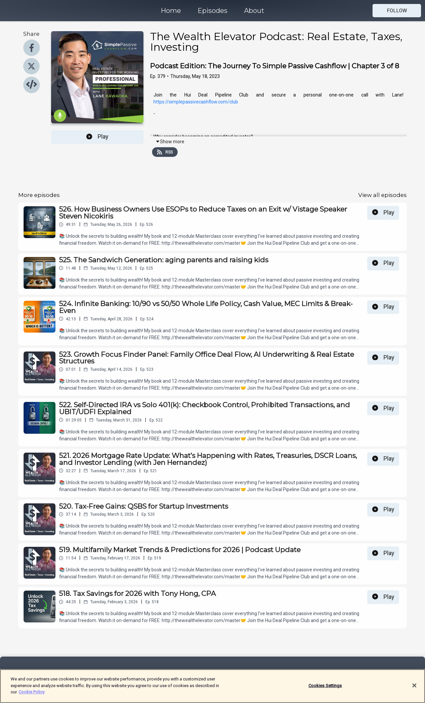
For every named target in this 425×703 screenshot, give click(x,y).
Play (97, 136)
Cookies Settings (325, 689)
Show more (169, 141)
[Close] (414, 689)
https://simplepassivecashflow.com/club (195, 101)
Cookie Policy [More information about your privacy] (31, 696)
